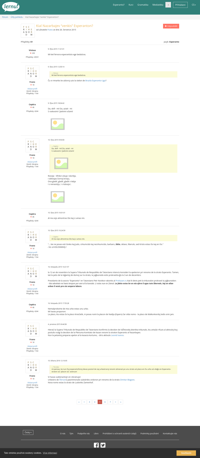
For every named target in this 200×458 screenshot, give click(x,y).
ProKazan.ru (121, 280)
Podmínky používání (150, 433)
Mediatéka (157, 4)
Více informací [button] (50, 453)
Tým (71, 433)
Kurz (131, 4)
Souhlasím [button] (186, 453)
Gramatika (143, 4)
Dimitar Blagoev (127, 379)
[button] (168, 5)
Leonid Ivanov (117, 335)
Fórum (5, 17)
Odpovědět (171, 26)
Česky (28, 432)
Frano (50, 29)
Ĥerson (62, 379)
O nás (62, 433)
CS (194, 4)
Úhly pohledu (17, 17)
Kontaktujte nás (170, 433)
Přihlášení (180, 4)
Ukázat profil (32, 89)
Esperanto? (118, 4)
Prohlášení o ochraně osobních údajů (119, 433)
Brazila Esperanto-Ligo (95, 80)
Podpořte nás (84, 433)
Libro (96, 433)
